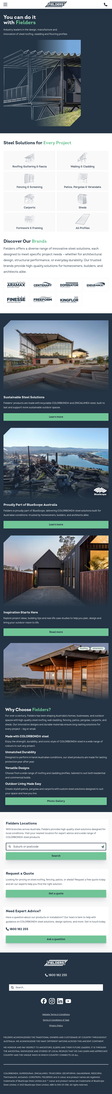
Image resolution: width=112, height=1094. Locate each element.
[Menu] (5, 4)
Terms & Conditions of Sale (56, 1020)
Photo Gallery (56, 801)
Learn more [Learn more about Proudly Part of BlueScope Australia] (56, 524)
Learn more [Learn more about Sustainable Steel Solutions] (56, 417)
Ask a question (56, 939)
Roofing (84, 648)
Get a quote (56, 893)
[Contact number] (106, 4)
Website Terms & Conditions (56, 1014)
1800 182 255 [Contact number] (56, 975)
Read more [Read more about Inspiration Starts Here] (56, 632)
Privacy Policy (56, 1025)
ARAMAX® (98, 648)
